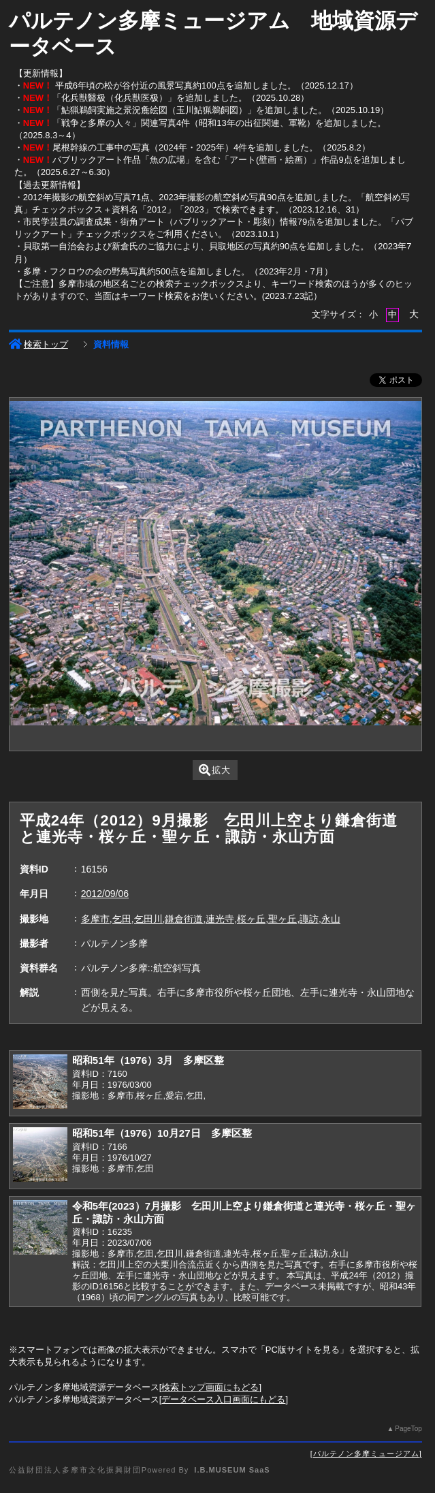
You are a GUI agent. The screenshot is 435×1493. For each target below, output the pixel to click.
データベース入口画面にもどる (223, 1399)
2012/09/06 (105, 893)
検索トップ (38, 344)
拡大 (215, 770)
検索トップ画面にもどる (210, 1387)
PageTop (408, 1428)
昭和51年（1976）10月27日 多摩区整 (162, 1133)
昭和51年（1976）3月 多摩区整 (148, 1060)
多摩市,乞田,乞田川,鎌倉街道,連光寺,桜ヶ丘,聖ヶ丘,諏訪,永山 (210, 918)
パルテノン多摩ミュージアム (366, 1453)
